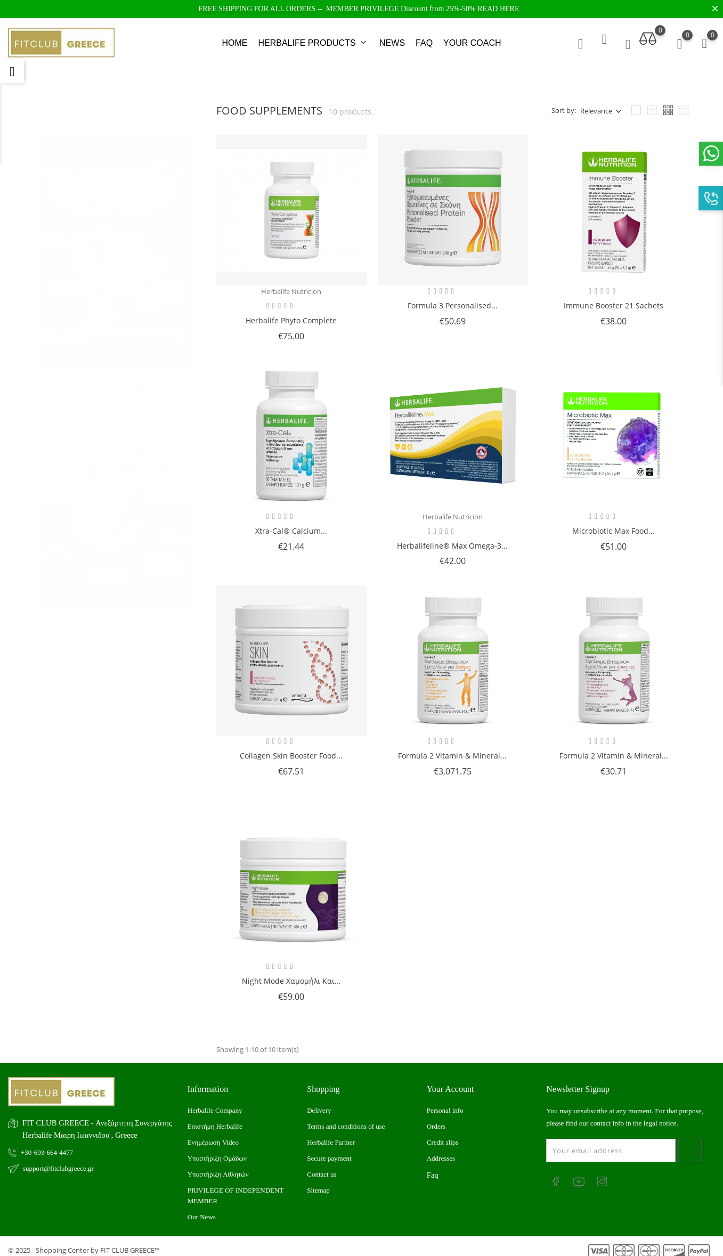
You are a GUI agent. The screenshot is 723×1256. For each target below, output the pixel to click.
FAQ (424, 39)
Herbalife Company (215, 1103)
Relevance (596, 103)
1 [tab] (183, 304)
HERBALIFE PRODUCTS (313, 39)
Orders (436, 1119)
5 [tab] (183, 385)
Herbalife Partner (331, 1135)
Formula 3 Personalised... (453, 298)
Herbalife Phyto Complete (291, 312)
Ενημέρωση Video (213, 1135)
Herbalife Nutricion (291, 284)
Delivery (319, 1103)
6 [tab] (183, 405)
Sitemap (318, 1183)
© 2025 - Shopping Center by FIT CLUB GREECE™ (84, 1242)
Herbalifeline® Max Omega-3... (452, 538)
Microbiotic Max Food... (613, 523)
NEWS (392, 39)
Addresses (441, 1151)
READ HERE (498, 9)
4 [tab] (183, 364)
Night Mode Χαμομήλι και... (291, 973)
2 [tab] (183, 324)
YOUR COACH (472, 39)
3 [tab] (183, 344)
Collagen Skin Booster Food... (291, 748)
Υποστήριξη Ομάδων (217, 1151)
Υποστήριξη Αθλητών (218, 1167)
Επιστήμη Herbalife (215, 1119)
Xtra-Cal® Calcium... (291, 523)
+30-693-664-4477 (47, 1144)
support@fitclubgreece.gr (58, 1160)
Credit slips (443, 1135)
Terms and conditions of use (346, 1119)
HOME (234, 39)
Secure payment (329, 1151)
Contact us (321, 1167)
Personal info (445, 1103)
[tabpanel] (112, 236)
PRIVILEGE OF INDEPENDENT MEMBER (235, 1188)
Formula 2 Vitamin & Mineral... (452, 748)
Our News (202, 1209)
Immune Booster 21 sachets (613, 298)
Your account (450, 1081)
